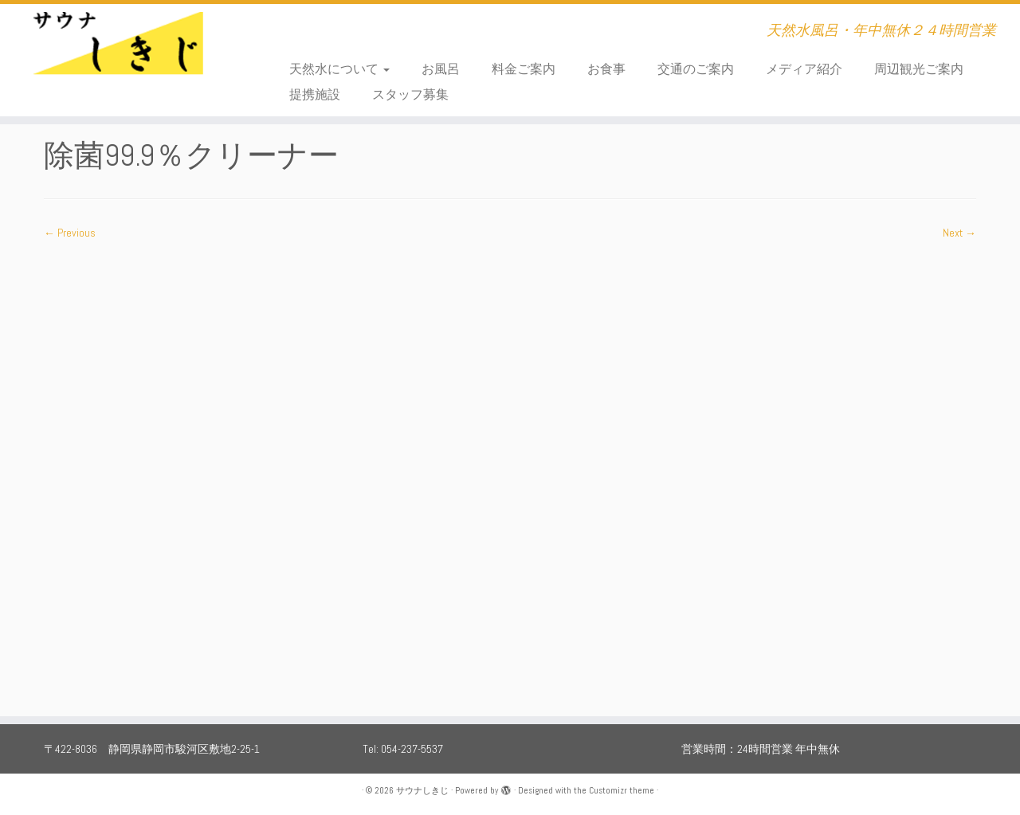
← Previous (70, 232)
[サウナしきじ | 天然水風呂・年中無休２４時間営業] (117, 52)
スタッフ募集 (410, 94)
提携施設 (314, 94)
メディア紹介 (804, 69)
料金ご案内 (523, 69)
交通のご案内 (695, 69)
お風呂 (441, 69)
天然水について (339, 69)
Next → (959, 232)
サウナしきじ (422, 790)
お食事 (606, 69)
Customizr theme (621, 790)
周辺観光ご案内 (918, 69)
